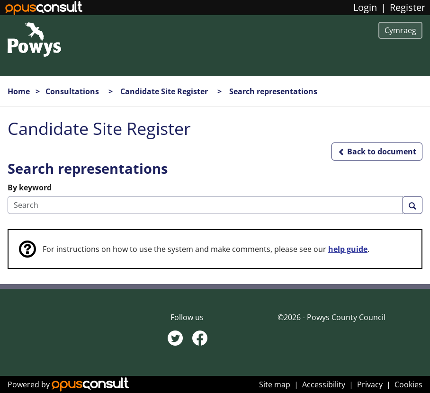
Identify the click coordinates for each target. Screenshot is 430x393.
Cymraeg (400, 30)
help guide (347, 249)
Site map (274, 384)
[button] (376, 152)
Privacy (370, 384)
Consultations (73, 91)
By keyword (30, 187)
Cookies (408, 384)
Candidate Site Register (165, 91)
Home (19, 91)
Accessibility (323, 384)
